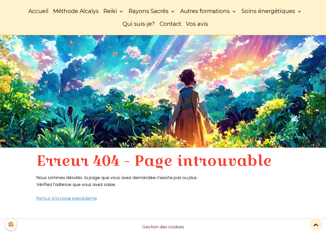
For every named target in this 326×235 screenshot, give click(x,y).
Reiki (110, 11)
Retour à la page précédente (67, 198)
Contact (170, 23)
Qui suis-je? (139, 23)
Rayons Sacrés (149, 11)
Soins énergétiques (269, 11)
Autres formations (205, 11)
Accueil (38, 11)
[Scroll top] (315, 224)
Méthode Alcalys (76, 11)
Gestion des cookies (163, 227)
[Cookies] (11, 224)
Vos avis (197, 23)
